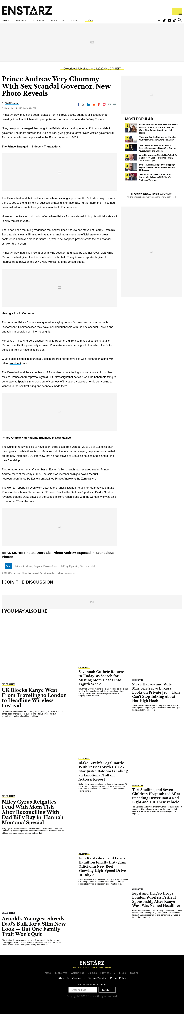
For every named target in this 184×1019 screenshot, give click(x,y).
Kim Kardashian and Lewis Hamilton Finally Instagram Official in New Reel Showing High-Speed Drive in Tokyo (102, 872)
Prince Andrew (23, 571)
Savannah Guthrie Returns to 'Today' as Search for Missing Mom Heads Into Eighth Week (101, 683)
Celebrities (53, 22)
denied (6, 355)
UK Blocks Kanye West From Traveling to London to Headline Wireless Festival (34, 703)
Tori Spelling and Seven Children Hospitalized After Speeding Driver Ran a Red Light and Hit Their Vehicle (156, 801)
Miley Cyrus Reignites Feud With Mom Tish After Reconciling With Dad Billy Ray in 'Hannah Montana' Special (32, 817)
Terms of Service (97, 983)
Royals (37, 571)
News (48, 978)
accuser (40, 345)
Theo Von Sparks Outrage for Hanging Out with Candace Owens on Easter (157, 143)
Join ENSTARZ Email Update (92, 989)
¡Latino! (120, 22)
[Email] (109, 109)
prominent (15, 368)
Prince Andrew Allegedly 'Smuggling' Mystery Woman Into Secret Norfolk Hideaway (157, 173)
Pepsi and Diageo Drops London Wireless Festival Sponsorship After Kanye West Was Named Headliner (156, 905)
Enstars (27, 10)
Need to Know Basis (145, 199)
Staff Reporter (12, 108)
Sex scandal (87, 571)
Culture (92, 978)
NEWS (7, 22)
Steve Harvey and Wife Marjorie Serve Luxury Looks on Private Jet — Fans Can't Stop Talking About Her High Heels (158, 134)
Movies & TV (79, 22)
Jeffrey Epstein (69, 571)
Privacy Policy (118, 983)
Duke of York (51, 571)
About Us (63, 983)
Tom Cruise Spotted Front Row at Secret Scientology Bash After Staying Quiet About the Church (158, 153)
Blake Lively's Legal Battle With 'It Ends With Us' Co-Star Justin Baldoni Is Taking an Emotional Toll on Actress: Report (103, 776)
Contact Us (78, 983)
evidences (40, 235)
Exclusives (28, 22)
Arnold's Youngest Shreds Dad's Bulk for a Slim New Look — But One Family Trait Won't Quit (158, 163)
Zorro (64, 474)
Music (102, 22)
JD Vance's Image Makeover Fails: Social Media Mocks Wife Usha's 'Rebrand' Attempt (155, 182)
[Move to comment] (114, 109)
